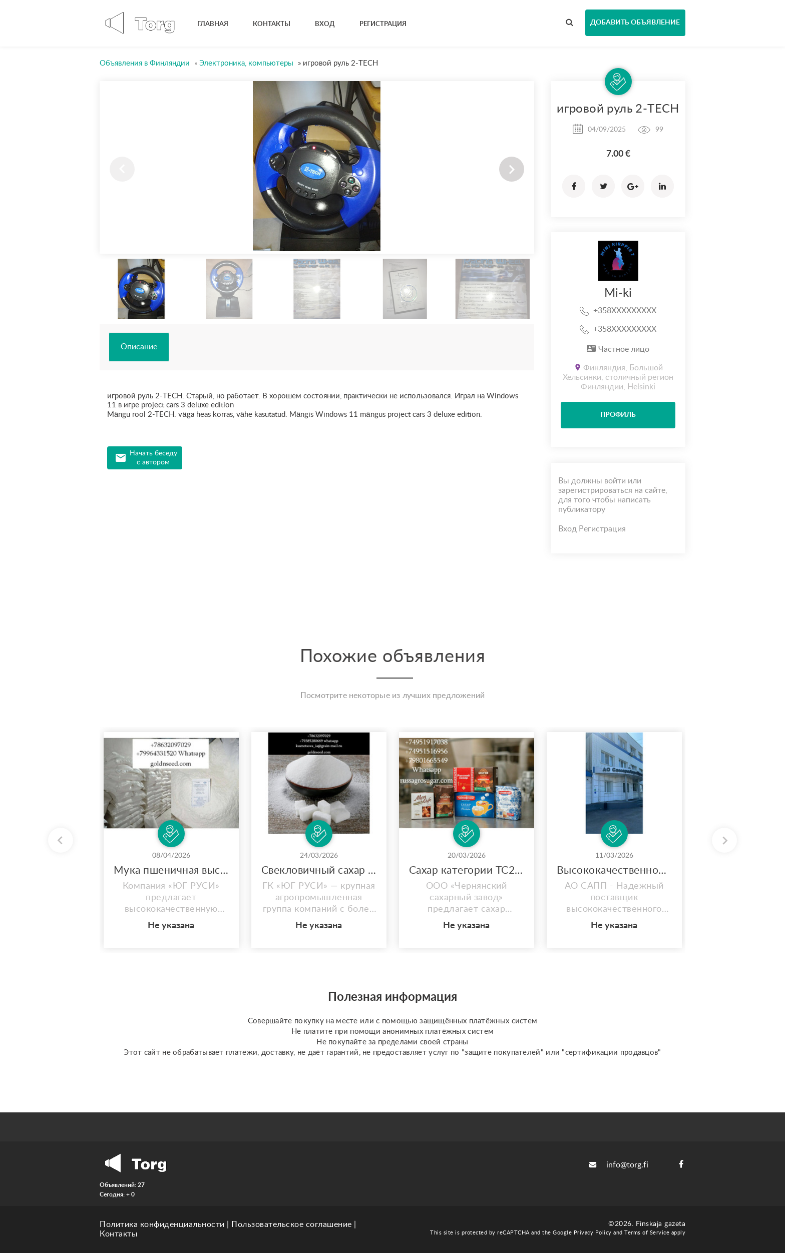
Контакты (119, 1234)
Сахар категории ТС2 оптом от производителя (466, 870)
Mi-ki (618, 293)
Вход (567, 529)
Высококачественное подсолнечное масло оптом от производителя (614, 870)
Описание (139, 347)
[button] (511, 169)
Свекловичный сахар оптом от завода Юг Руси (318, 870)
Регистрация (602, 529)
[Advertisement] (317, 544)
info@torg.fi (618, 1165)
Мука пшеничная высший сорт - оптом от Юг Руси (171, 870)
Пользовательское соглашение (291, 1224)
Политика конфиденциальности (162, 1224)
